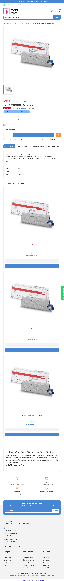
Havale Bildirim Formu (49, 569)
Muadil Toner (7, 558)
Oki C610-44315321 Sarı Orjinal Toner (32, 246)
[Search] (32, 17)
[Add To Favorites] (58, 135)
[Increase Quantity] (57, 261)
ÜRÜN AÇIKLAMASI (9, 146)
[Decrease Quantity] (7, 261)
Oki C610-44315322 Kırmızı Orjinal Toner (32, 331)
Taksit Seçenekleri (38, 146)
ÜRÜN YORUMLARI (23, 146)
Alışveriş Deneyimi (53, 146)
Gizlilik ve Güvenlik (28, 558)
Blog (4, 566)
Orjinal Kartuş (7, 561)
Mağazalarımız (47, 558)
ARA (57, 17)
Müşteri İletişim (47, 566)
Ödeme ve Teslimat (28, 561)
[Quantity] (7, 135)
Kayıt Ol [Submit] (55, 511)
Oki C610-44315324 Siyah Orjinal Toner (32, 415)
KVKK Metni (26, 569)
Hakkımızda (46, 556)
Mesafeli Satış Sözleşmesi (30, 556)
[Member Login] (56, 11)
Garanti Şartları (27, 563)
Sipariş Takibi (47, 563)
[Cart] (60, 11)
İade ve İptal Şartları (29, 566)
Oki (16, 117)
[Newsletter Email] (32, 512)
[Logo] (11, 11)
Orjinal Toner (7, 556)
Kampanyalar (47, 561)
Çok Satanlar (7, 569)
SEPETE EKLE (32, 135)
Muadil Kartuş (7, 563)
